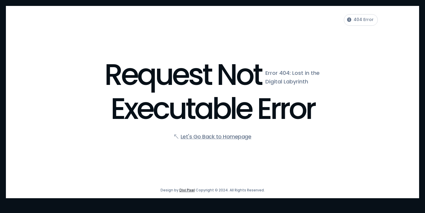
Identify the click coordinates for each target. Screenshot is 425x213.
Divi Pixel (187, 190)
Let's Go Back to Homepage (216, 136)
